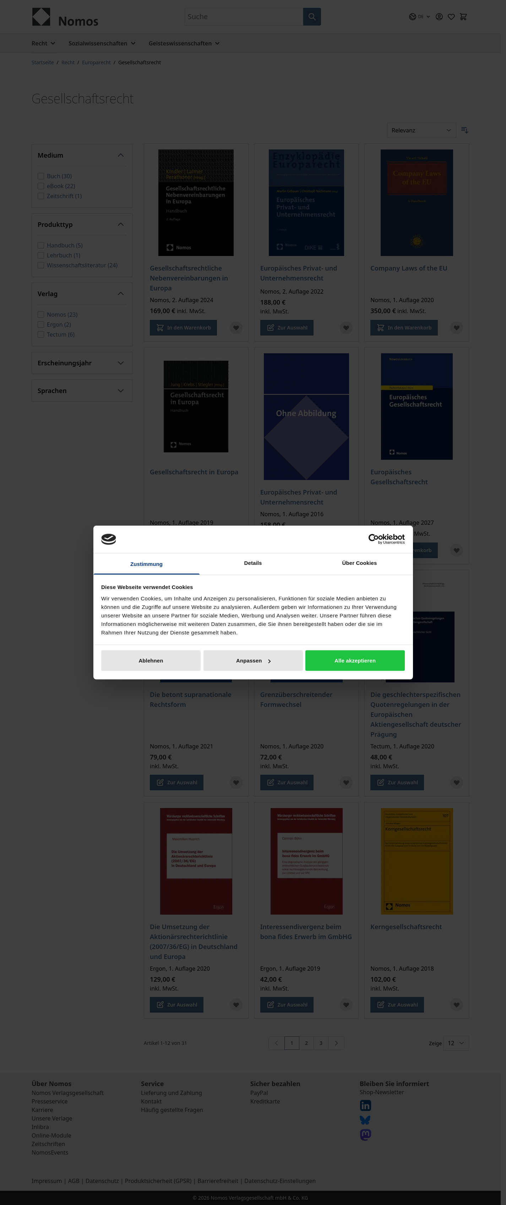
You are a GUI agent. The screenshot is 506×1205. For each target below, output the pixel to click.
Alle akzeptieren (355, 661)
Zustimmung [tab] (146, 564)
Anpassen (253, 661)
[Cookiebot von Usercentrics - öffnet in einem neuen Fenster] (374, 539)
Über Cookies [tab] (359, 563)
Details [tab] (253, 563)
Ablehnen (150, 661)
